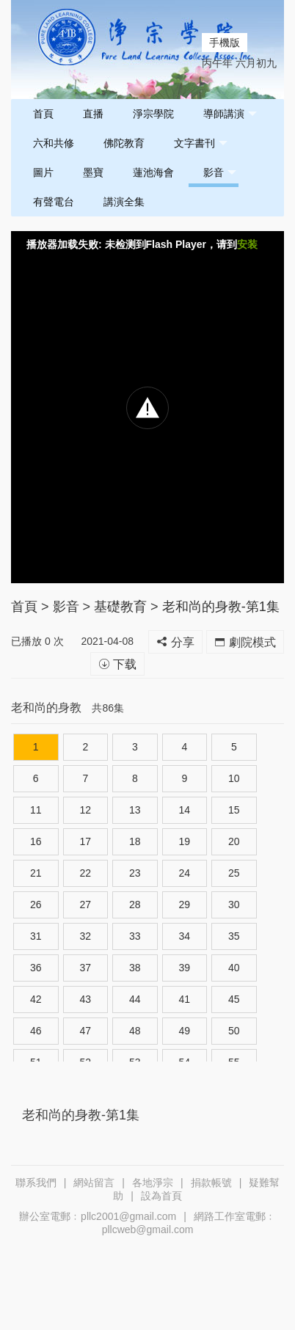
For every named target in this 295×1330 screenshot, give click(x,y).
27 (85, 904)
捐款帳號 (211, 1182)
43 (85, 999)
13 (135, 810)
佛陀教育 (124, 143)
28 (135, 904)
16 (36, 841)
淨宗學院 (153, 114)
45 (234, 999)
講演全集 (124, 202)
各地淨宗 (152, 1182)
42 (36, 999)
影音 (219, 173)
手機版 (224, 42)
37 (85, 967)
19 (185, 841)
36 (36, 967)
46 (36, 1031)
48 (135, 1031)
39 (185, 967)
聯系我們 (36, 1182)
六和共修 (53, 143)
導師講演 (230, 114)
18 (135, 841)
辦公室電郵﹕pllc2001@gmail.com (97, 1216)
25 (234, 873)
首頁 (43, 114)
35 (234, 936)
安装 (247, 244)
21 (36, 873)
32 (85, 936)
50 (234, 1031)
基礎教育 (120, 606)
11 (36, 810)
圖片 (43, 172)
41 (185, 999)
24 (185, 873)
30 (234, 904)
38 (135, 967)
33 (135, 936)
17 (85, 841)
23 (135, 873)
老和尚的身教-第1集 (221, 606)
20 (234, 841)
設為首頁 (161, 1196)
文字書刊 (200, 143)
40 (234, 967)
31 (36, 936)
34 (185, 936)
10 (234, 778)
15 (234, 810)
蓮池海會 (153, 172)
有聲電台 (53, 202)
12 (85, 810)
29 (185, 904)
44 (135, 999)
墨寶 (93, 172)
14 (185, 810)
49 (185, 1031)
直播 (93, 114)
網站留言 (93, 1182)
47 (85, 1031)
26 (36, 904)
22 (85, 873)
